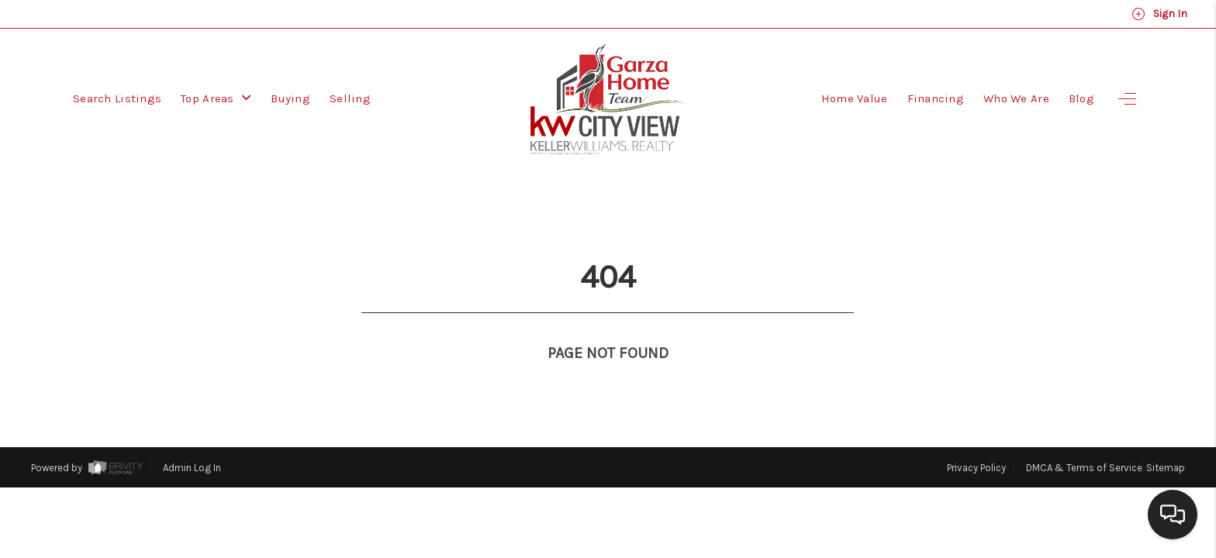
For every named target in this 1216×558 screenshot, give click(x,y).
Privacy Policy (976, 439)
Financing (936, 98)
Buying (290, 98)
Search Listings (117, 98)
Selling (350, 98)
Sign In (1159, 14)
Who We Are (1016, 98)
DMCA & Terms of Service (1084, 439)
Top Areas (216, 98)
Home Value (854, 98)
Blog (1081, 98)
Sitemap (1165, 439)
